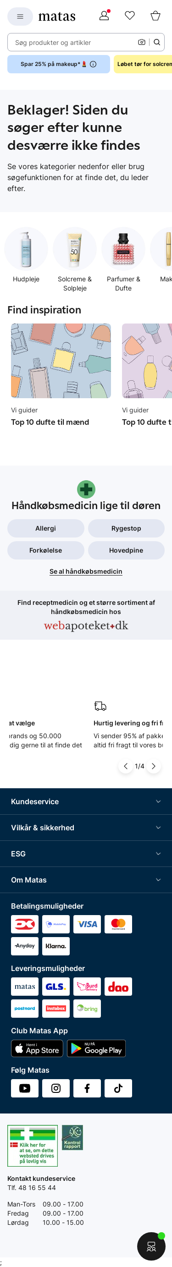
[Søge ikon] (157, 42)
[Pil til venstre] (125, 766)
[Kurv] (155, 16)
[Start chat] (151, 1246)
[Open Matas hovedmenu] (20, 16)
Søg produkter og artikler (53, 42)
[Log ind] (104, 16)
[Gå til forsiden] (57, 16)
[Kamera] (141, 42)
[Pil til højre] (153, 766)
